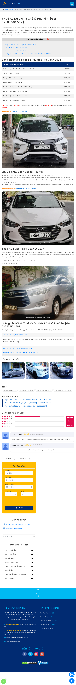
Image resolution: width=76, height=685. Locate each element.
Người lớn (8, 491)
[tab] (38, 335)
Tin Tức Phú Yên (10, 550)
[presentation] (20, 501)
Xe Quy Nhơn (9, 578)
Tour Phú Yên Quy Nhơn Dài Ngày (16, 574)
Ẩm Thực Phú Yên (11, 554)
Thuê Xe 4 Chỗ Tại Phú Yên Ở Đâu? (16, 51)
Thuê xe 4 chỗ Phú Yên (9, 390)
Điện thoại (8, 477)
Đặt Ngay (19, 508)
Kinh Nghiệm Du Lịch (11, 562)
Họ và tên (7, 470)
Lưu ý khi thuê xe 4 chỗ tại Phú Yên (16, 48)
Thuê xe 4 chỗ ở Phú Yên (26, 390)
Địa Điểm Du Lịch (10, 558)
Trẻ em (22, 491)
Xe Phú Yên (9, 570)
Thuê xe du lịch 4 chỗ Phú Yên (63, 390)
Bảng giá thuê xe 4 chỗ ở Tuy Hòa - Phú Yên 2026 (20, 45)
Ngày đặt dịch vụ (9, 484)
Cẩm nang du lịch (45, 624)
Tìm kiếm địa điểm (45, 621)
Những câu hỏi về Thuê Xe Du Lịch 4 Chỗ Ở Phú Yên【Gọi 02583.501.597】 (28, 54)
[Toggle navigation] (72, 4)
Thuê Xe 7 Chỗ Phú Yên (19, 112)
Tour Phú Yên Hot (45, 613)
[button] (16, 335)
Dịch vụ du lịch (10, 9)
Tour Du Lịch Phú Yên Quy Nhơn (15, 566)
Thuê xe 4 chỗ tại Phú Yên (44, 390)
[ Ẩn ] (48, 39)
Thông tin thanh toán (46, 628)
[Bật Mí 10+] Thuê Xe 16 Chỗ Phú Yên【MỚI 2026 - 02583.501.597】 (28, 400)
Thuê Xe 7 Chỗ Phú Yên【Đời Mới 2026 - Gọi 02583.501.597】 (26, 406)
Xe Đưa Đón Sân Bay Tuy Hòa (26, 189)
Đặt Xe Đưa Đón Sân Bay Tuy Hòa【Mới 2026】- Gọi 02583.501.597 (28, 403)
